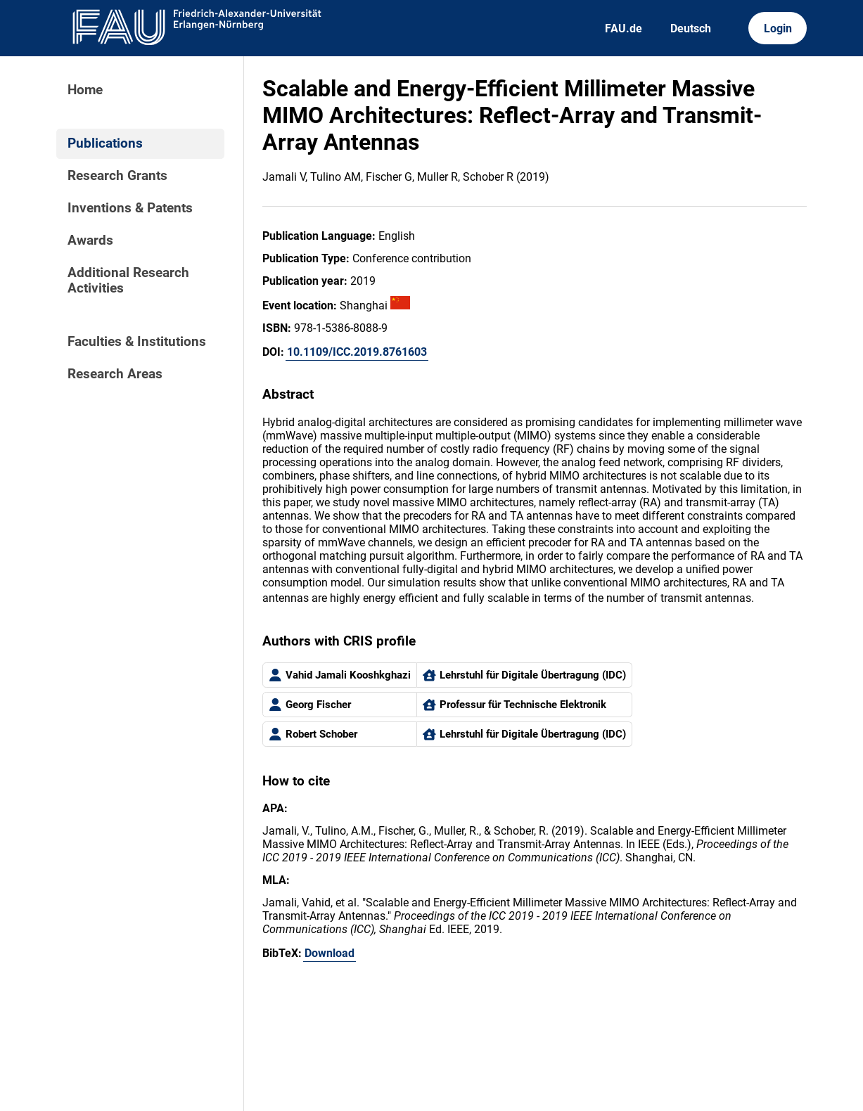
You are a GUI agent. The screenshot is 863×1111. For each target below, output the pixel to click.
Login (778, 28)
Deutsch (690, 28)
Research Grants (117, 176)
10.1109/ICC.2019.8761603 (357, 352)
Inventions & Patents (130, 208)
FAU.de (623, 28)
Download (329, 953)
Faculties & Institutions (137, 341)
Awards (90, 240)
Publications (105, 143)
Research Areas (115, 374)
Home (85, 90)
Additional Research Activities (128, 280)
